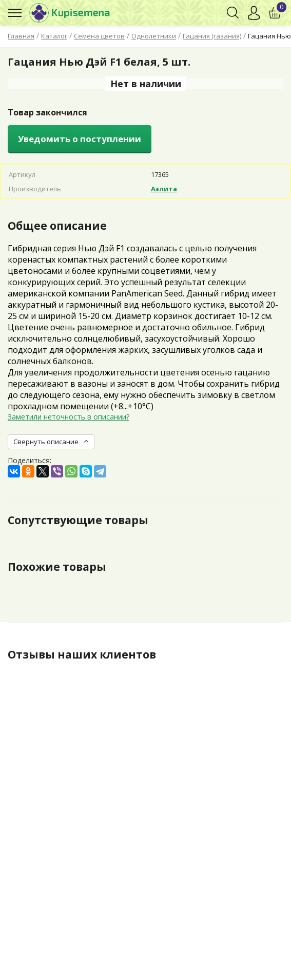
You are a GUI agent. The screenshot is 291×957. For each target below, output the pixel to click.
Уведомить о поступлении (79, 139)
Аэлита (164, 188)
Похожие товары (57, 567)
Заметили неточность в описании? (68, 417)
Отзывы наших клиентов (82, 654)
